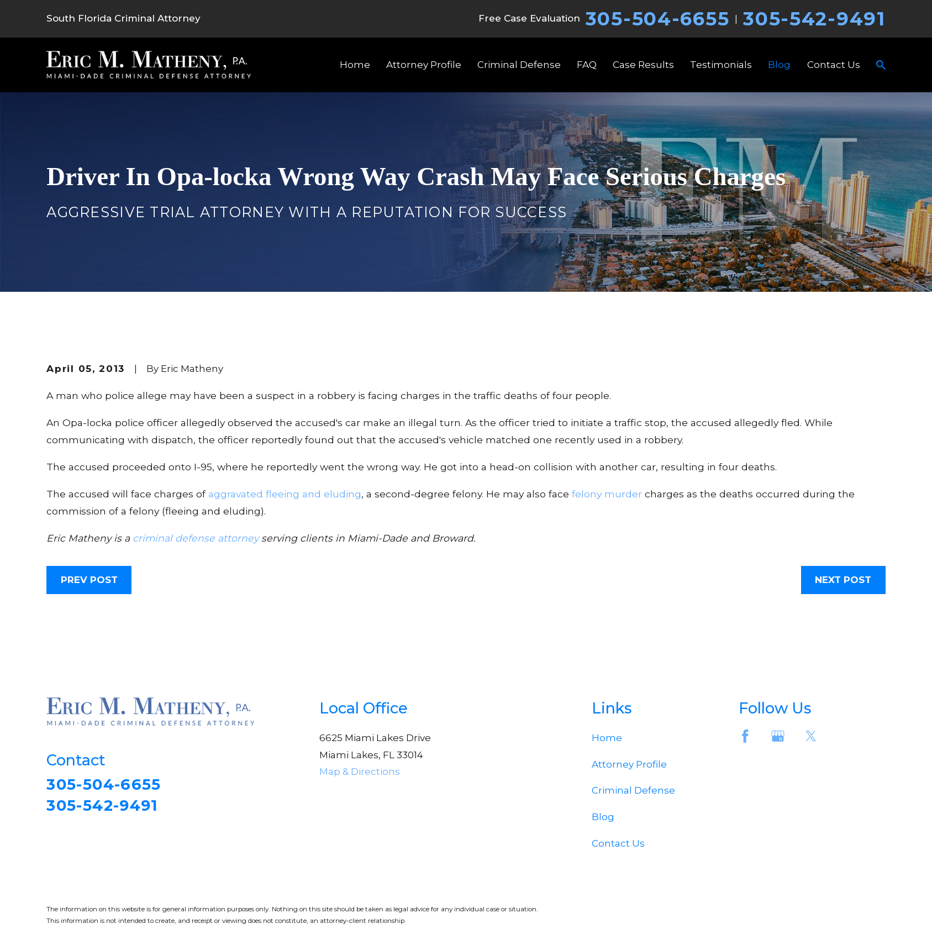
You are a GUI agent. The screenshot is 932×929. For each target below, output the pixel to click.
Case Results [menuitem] (643, 64)
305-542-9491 (814, 18)
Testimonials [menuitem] (721, 64)
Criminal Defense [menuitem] (519, 64)
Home (607, 737)
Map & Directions (359, 771)
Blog (603, 816)
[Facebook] (745, 736)
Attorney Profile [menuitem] (423, 64)
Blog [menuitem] (779, 64)
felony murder (607, 494)
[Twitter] (811, 736)
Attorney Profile (629, 764)
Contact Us (618, 843)
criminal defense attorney (196, 538)
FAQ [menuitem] (587, 64)
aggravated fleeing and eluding (284, 494)
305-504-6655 (657, 18)
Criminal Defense (633, 790)
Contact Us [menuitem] (833, 64)
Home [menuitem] (355, 64)
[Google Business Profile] (777, 736)
